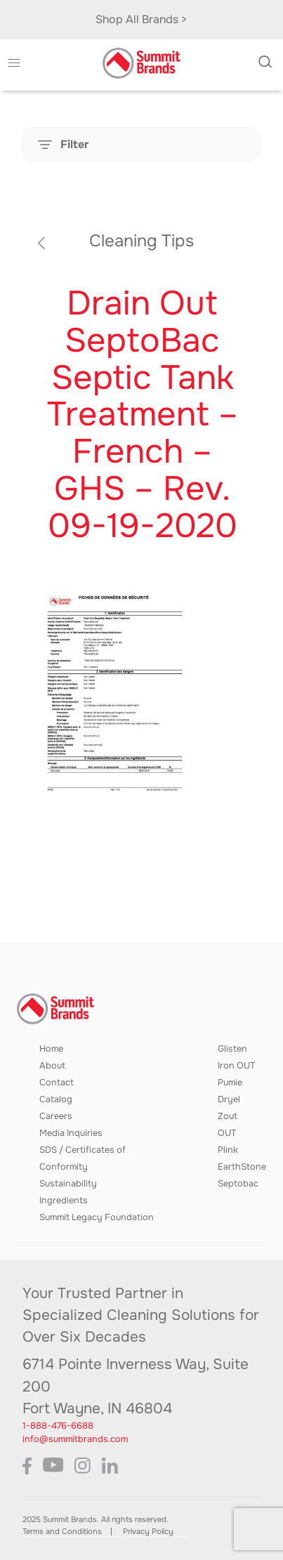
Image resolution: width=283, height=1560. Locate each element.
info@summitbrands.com (75, 1439)
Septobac (238, 1183)
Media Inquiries (71, 1133)
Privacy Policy (148, 1531)
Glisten (232, 1049)
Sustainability (68, 1183)
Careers (55, 1116)
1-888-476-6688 (57, 1426)
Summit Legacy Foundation (96, 1217)
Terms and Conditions (62, 1531)
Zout (227, 1116)
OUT (227, 1133)
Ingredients (63, 1200)
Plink (228, 1150)
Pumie (230, 1082)
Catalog (55, 1099)
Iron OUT (236, 1065)
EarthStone (242, 1166)
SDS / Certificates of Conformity (82, 1158)
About (52, 1065)
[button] (14, 63)
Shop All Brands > (141, 19)
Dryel (229, 1099)
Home (51, 1049)
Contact (56, 1082)
